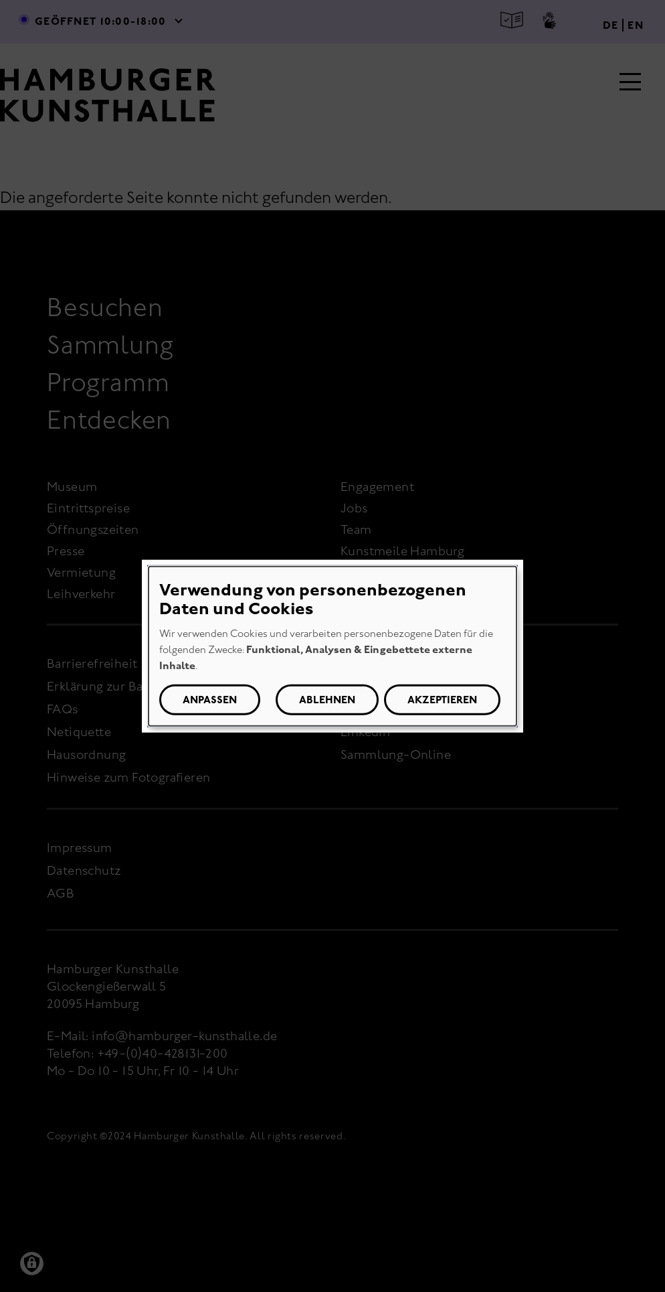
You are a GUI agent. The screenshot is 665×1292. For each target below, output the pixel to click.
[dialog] (332, 646)
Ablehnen (327, 699)
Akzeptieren (442, 699)
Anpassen (210, 699)
